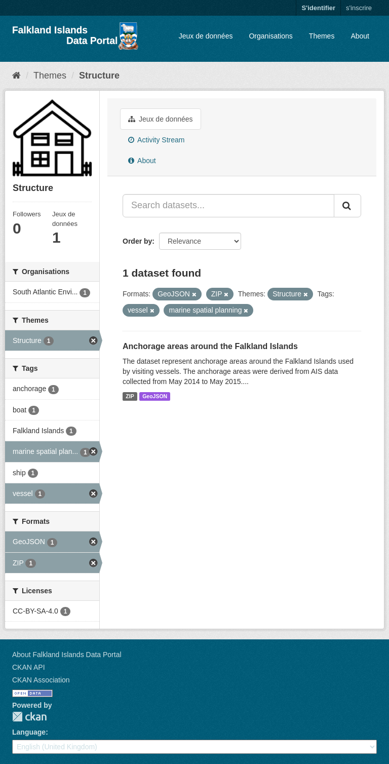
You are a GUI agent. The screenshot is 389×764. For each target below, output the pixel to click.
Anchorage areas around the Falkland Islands (210, 346)
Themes (322, 36)
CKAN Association (41, 680)
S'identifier (318, 8)
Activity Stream (156, 140)
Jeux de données (206, 36)
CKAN (29, 716)
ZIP (130, 396)
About (360, 36)
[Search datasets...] (228, 205)
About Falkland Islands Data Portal (67, 655)
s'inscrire (359, 8)
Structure (99, 75)
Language (29, 732)
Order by (137, 241)
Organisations (270, 36)
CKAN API (28, 667)
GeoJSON (154, 396)
